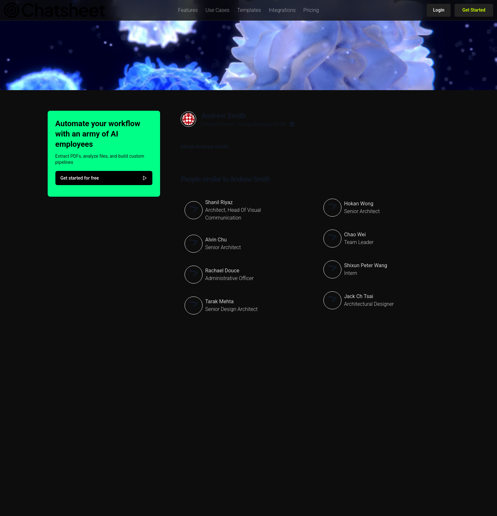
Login (438, 10)
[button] (188, 10)
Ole (282, 124)
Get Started (473, 10)
